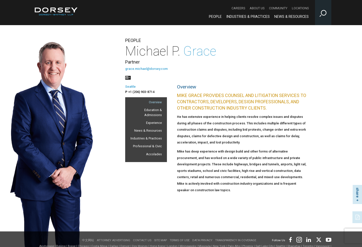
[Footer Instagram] (299, 239)
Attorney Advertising (113, 240)
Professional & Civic (147, 146)
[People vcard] (128, 77)
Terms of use (180, 240)
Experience (154, 123)
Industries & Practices (146, 138)
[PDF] (357, 217)
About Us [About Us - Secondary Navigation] (257, 8)
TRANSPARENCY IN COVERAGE (235, 240)
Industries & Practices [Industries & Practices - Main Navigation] (248, 17)
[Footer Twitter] (318, 239)
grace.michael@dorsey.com (146, 69)
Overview (155, 102)
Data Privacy (202, 240)
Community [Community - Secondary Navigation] (278, 8)
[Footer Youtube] (327, 239)
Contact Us (142, 240)
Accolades (154, 154)
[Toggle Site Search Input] (323, 12)
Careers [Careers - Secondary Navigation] (238, 8)
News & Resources (148, 130)
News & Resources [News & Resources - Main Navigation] (291, 17)
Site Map (160, 240)
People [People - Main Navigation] (215, 17)
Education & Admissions (153, 112)
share (357, 192)
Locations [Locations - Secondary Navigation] (300, 8)
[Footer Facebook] (290, 239)
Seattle (130, 86)
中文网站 (88, 240)
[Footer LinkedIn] (308, 239)
